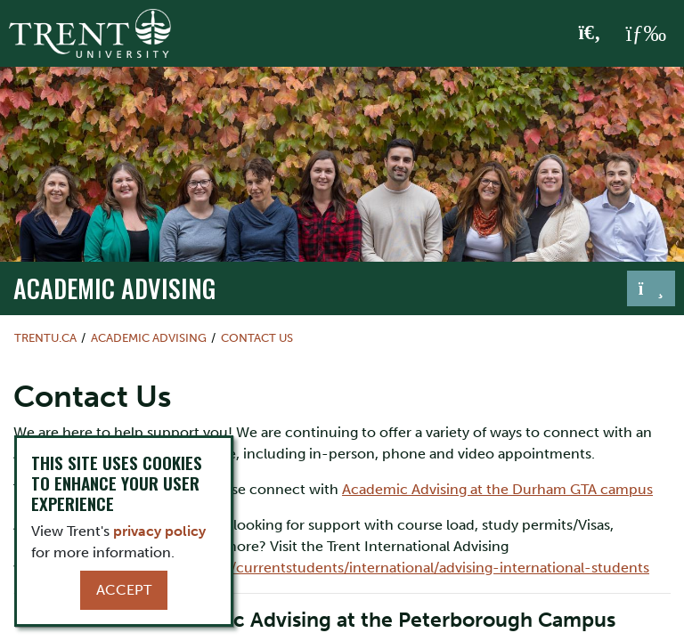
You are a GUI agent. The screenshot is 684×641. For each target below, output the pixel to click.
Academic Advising (114, 287)
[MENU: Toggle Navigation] (645, 33)
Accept (123, 589)
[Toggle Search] (590, 33)
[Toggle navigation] (651, 288)
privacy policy (159, 531)
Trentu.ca (45, 338)
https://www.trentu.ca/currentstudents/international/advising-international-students (365, 567)
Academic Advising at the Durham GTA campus (497, 489)
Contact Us (257, 338)
